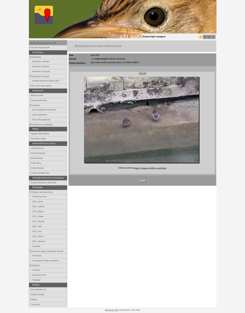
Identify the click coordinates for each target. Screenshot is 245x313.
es (205, 37)
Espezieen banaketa (39, 76)
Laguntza (34, 105)
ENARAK (34, 266)
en (209, 37)
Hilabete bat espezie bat (41, 192)
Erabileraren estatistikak (40, 125)
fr (213, 37)
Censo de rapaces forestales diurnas (46, 251)
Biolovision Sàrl (111, 310)
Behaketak (35, 57)
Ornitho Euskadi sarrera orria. (43, 43)
